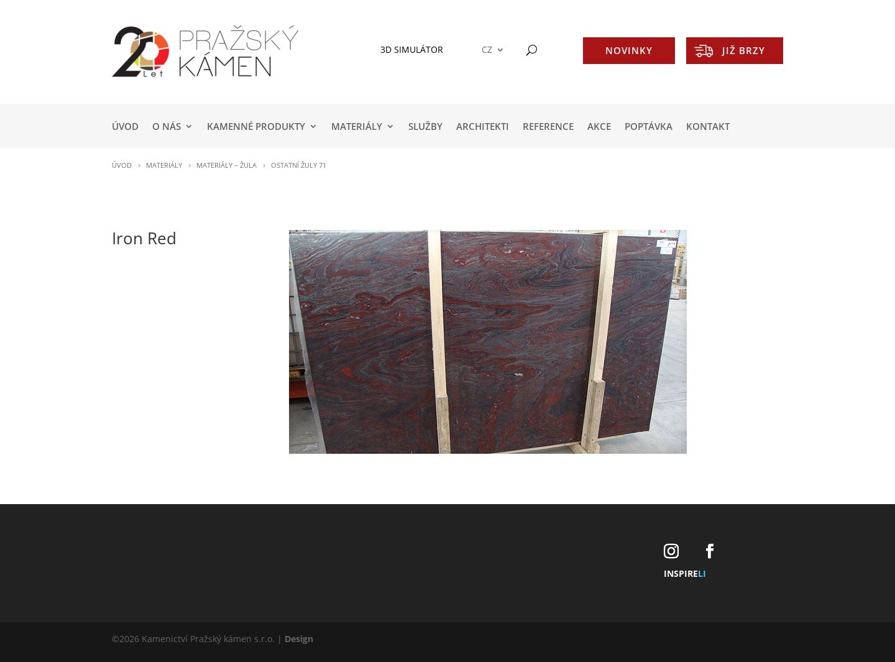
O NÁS (166, 127)
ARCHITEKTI (482, 127)
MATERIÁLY (356, 127)
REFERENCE (548, 127)
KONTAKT (708, 127)
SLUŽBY (425, 127)
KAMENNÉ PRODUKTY (256, 127)
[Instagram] (671, 551)
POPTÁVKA (648, 127)
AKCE (599, 127)
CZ (487, 50)
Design (299, 639)
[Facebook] (709, 551)
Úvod (125, 127)
